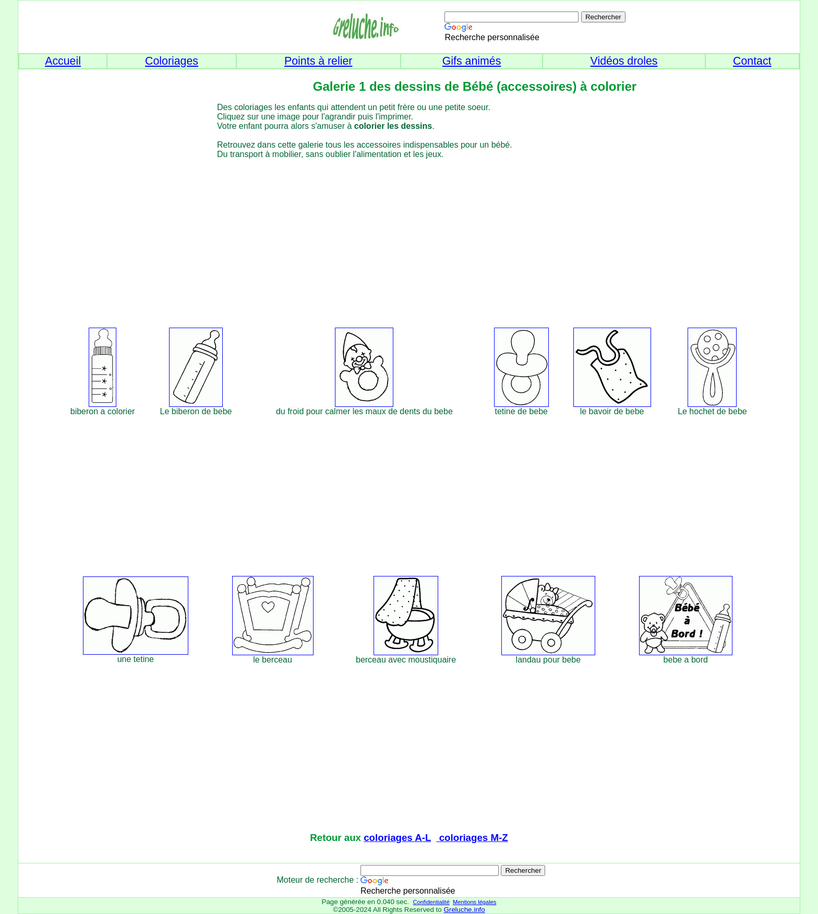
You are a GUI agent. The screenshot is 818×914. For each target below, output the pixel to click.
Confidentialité (431, 902)
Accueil (63, 61)
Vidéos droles (624, 61)
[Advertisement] (428, 242)
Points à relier (318, 61)
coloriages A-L (397, 837)
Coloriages (171, 61)
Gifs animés (471, 61)
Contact (752, 61)
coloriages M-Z (472, 837)
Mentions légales (474, 902)
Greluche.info (464, 909)
